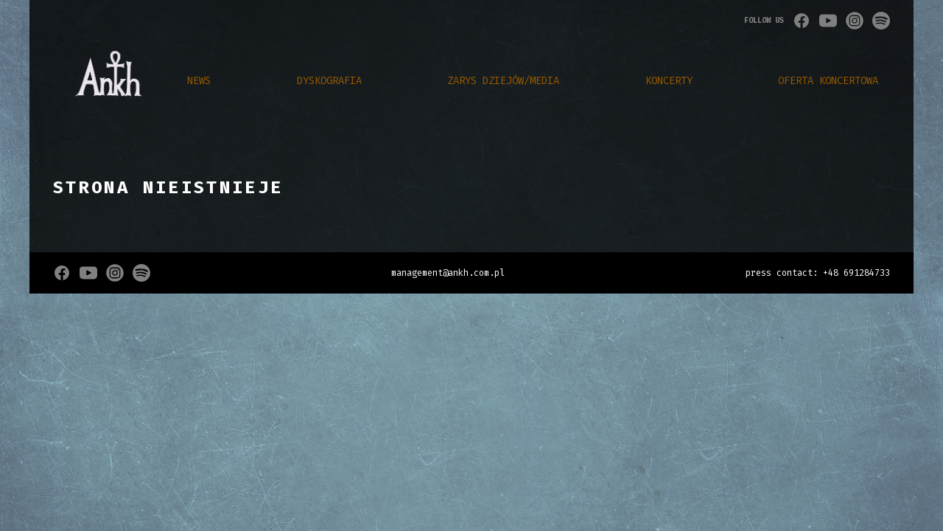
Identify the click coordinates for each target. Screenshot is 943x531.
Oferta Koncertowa (828, 80)
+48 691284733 (856, 273)
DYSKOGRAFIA (329, 80)
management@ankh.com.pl (448, 273)
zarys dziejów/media (503, 80)
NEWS (199, 80)
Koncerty (669, 80)
